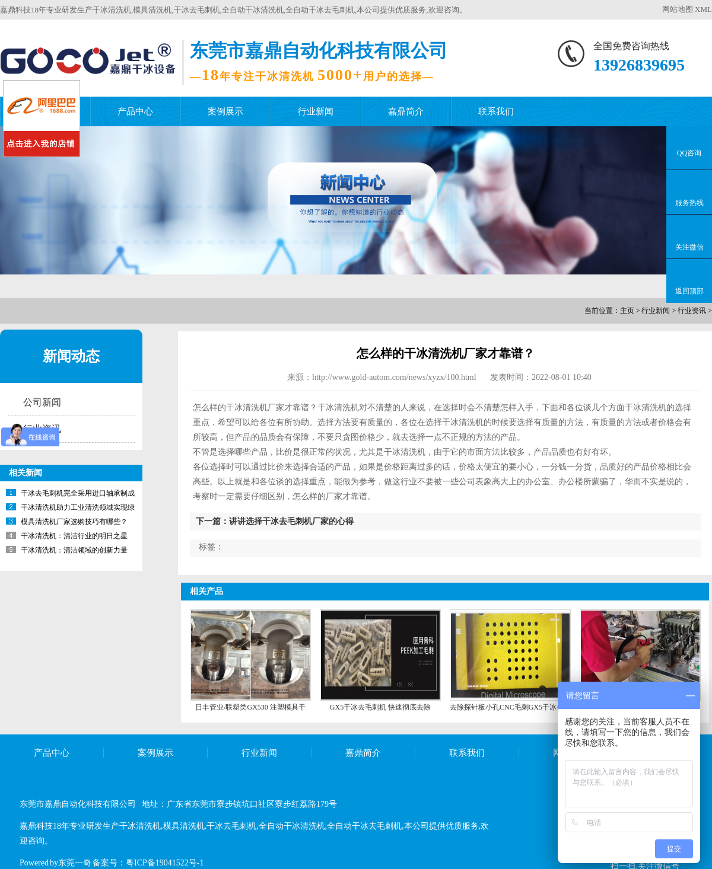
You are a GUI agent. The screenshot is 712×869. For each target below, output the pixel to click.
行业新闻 (315, 111)
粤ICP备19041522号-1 (165, 862)
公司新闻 (42, 402)
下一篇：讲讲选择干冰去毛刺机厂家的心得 (275, 521)
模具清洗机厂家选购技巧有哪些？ (74, 521)
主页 (627, 310)
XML (703, 9)
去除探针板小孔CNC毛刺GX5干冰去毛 (510, 707)
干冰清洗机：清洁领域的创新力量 (74, 550)
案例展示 (225, 111)
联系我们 (496, 111)
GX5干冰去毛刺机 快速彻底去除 (380, 707)
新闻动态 (71, 356)
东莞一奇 (74, 862)
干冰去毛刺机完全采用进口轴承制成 (78, 493)
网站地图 (677, 9)
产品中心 (135, 111)
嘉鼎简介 (406, 111)
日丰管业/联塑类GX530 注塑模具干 (250, 707)
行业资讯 (692, 310)
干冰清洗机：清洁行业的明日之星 (74, 536)
